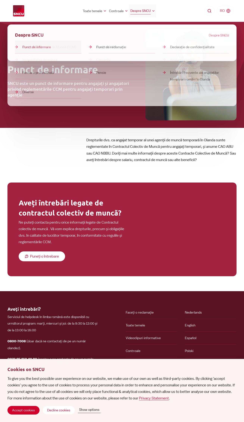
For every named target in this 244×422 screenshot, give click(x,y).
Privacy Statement (154, 398)
